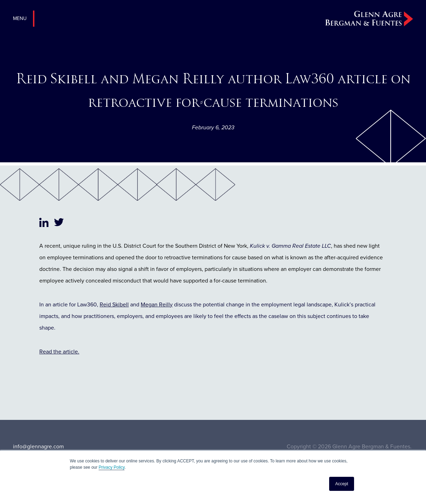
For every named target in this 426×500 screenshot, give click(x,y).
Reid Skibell (114, 304)
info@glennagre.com (38, 446)
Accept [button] (341, 483)
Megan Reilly (157, 304)
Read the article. (59, 352)
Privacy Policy (112, 467)
